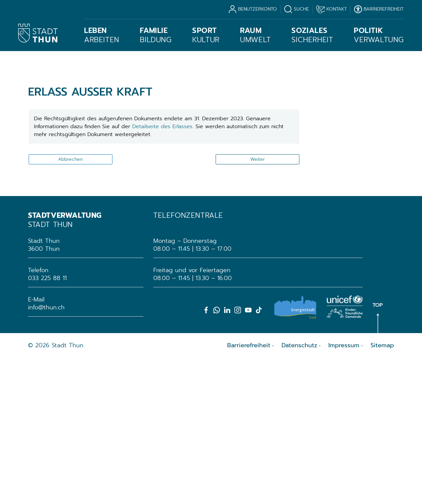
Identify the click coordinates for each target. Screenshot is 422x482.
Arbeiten (101, 35)
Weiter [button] (257, 283)
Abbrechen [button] (70, 283)
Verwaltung (379, 35)
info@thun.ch (46, 431)
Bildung (155, 35)
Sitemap (382, 469)
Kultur (206, 35)
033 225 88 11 (47, 402)
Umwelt (255, 35)
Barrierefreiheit (248, 469)
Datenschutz (299, 469)
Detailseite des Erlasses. (164, 250)
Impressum (343, 469)
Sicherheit (312, 35)
